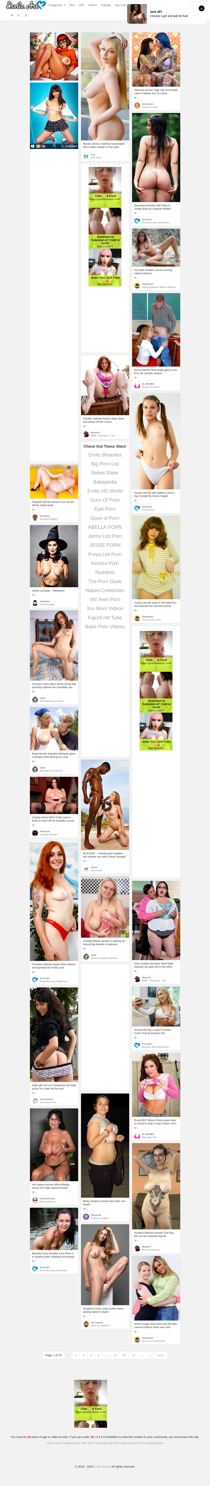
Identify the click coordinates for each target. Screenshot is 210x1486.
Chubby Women (49, 834)
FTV (93, 155)
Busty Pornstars (151, 387)
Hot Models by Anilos (52, 701)
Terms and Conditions (60, 1443)
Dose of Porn (105, 518)
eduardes (45, 601)
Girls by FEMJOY (100, 1325)
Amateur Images (100, 1218)
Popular (106, 5)
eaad (42, 698)
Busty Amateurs (151, 1250)
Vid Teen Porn (105, 599)
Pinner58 (96, 1215)
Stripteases (156, 1443)
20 (124, 1355)
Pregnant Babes (49, 519)
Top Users (121, 5)
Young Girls (148, 510)
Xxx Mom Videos (105, 608)
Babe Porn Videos (105, 626)
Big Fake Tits (149, 1137)
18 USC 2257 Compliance (93, 1443)
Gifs (81, 5)
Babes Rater (105, 472)
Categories (57, 5)
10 (115, 1355)
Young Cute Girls (151, 619)
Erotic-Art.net (102, 1466)
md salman (97, 1322)
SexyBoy (45, 516)
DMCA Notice (121, 1443)
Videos (92, 5)
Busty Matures (48, 1201)
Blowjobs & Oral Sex (51, 770)
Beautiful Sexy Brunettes (156, 222)
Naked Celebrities (105, 590)
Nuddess (105, 572)
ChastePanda (47, 1198)
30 (133, 1355)
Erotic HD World (105, 491)
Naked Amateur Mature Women (159, 287)
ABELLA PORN (105, 527)
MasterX (95, 432)
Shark (94, 867)
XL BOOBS (148, 384)
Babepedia (105, 482)
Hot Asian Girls (48, 1102)
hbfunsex (45, 831)
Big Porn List (105, 463)
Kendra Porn (105, 563)
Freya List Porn (105, 554)
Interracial (96, 870)
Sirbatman (147, 284)
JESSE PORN (105, 545)
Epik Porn (105, 509)
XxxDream (147, 104)
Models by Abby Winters (104, 958)
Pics (72, 5)
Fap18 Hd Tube (105, 617)
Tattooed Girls (150, 107)
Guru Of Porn (105, 500)
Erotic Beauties (104, 454)
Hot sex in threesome (154, 1341)
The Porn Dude (105, 581)
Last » (161, 1355)
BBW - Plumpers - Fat (103, 435)
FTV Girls (96, 158)
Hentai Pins (139, 1443)
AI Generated (47, 604)
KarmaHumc (47, 1099)
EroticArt (147, 219)
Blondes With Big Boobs (155, 1047)
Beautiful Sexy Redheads (54, 981)
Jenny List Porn (105, 536)
